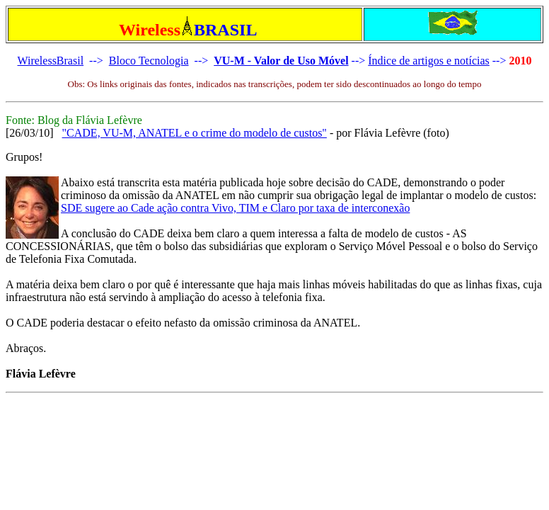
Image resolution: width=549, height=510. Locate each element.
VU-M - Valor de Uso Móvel (281, 61)
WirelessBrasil (51, 61)
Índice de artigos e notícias (429, 61)
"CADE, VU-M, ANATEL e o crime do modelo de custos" (194, 133)
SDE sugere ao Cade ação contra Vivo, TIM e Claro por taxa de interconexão (235, 208)
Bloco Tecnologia (149, 61)
